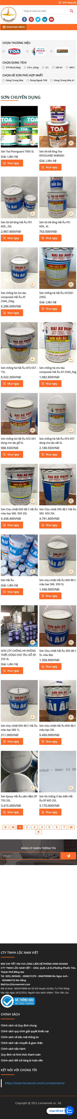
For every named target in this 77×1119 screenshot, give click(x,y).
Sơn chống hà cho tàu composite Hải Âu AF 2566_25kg (13, 297)
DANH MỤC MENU (14, 27)
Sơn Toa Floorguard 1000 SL (17, 151)
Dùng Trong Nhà (14, 80)
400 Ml (72, 67)
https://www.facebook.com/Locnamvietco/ (35, 1083)
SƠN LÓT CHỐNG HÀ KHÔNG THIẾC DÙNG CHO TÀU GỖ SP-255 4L (19, 655)
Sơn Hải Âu (7, 580)
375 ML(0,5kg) (13, 67)
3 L (47, 67)
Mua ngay (13, 163)
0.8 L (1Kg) (33, 67)
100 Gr (59, 67)
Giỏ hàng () (69, 2)
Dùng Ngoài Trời (38, 80)
